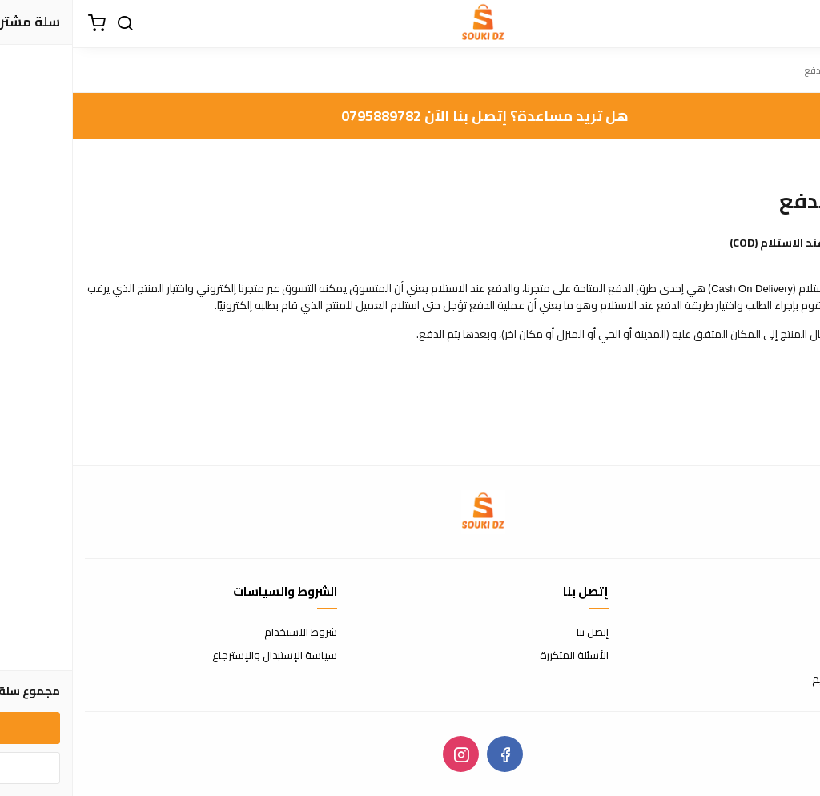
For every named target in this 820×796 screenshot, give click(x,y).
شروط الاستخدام (227, 633)
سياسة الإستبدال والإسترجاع (201, 656)
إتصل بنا (520, 633)
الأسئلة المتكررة (501, 656)
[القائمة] (796, 24)
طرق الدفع (784, 656)
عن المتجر (787, 633)
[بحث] (52, 24)
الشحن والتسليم (773, 680)
